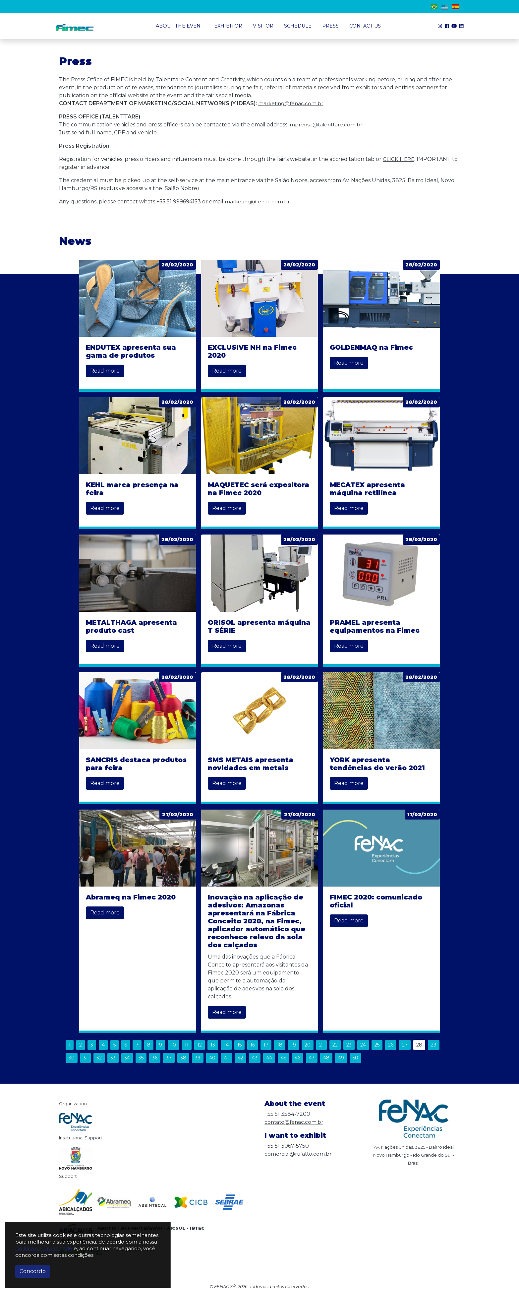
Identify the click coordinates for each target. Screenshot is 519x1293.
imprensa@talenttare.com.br (327, 124)
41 (226, 1058)
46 (297, 1058)
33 (113, 1058)
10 (173, 1045)
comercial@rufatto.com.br (299, 1154)
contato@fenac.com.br (294, 1122)
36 (154, 1058)
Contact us (365, 26)
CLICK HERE (399, 159)
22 (335, 1045)
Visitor (263, 26)
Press (330, 26)
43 (255, 1058)
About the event (179, 26)
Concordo (33, 1271)
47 (312, 1058)
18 (279, 1045)
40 (212, 1058)
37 (169, 1058)
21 (321, 1045)
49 (341, 1058)
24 (363, 1045)
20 (308, 1045)
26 (390, 1045)
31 (85, 1058)
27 (405, 1045)
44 (269, 1058)
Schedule (298, 26)
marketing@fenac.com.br (292, 103)
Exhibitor (228, 26)
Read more (105, 371)
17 (265, 1045)
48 (326, 1058)
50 (355, 1058)
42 (240, 1058)
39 (198, 1058)
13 (212, 1045)
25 (377, 1045)
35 (141, 1058)
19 (293, 1045)
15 (239, 1045)
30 (72, 1058)
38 (183, 1058)
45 (283, 1058)
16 (252, 1045)
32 (99, 1058)
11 (187, 1045)
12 (199, 1045)
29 (433, 1045)
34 (127, 1058)
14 (226, 1045)
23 (349, 1045)
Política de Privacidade (43, 1248)
